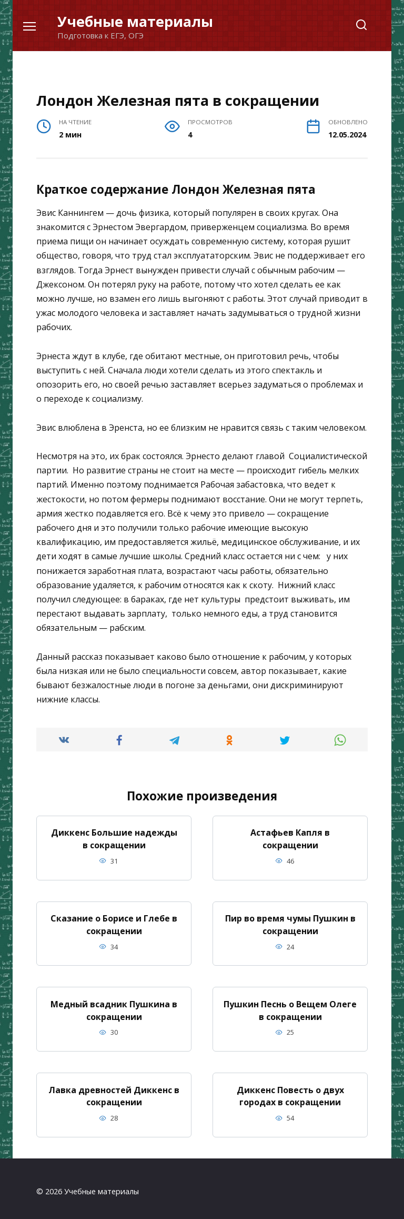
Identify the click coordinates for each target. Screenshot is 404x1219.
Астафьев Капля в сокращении (290, 838)
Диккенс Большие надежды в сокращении (114, 838)
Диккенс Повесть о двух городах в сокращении (290, 1091)
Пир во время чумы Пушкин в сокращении (290, 922)
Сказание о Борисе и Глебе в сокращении (113, 922)
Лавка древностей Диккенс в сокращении (113, 1091)
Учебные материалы (135, 21)
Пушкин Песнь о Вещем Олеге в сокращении (290, 1006)
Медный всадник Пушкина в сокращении (113, 1006)
